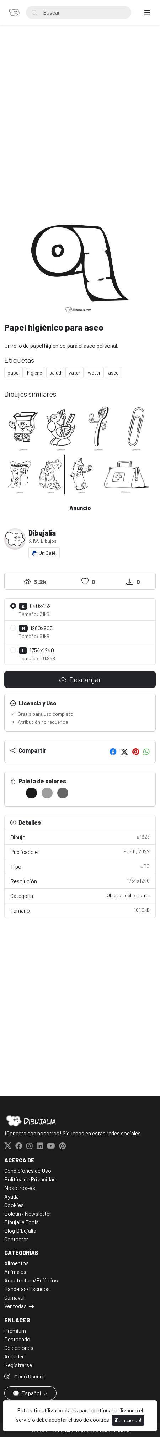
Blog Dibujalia (20, 1230)
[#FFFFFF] (15, 793)
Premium (15, 1330)
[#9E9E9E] (47, 793)
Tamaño (80, 910)
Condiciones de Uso (27, 1170)
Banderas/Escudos (27, 1288)
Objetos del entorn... (128, 895)
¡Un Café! (44, 553)
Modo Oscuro (24, 1376)
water (94, 373)
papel (13, 373)
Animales (15, 1271)
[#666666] (62, 793)
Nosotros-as (19, 1187)
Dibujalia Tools (21, 1222)
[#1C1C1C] (31, 793)
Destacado (17, 1339)
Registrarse (18, 1364)
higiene (34, 373)
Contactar (16, 1239)
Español (27, 1393)
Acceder (14, 1356)
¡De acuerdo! (128, 1420)
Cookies (14, 1204)
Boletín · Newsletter (27, 1213)
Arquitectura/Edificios (31, 1280)
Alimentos (16, 1263)
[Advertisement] (80, 125)
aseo (113, 373)
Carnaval (14, 1297)
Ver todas (15, 1305)
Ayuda (11, 1196)
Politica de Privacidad (30, 1179)
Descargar (80, 679)
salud (55, 373)
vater (74, 373)
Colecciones (18, 1347)
